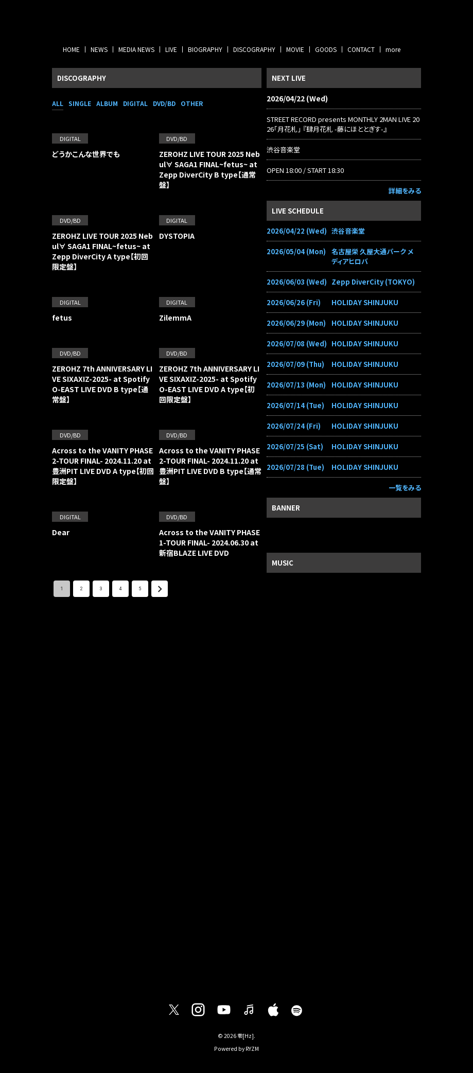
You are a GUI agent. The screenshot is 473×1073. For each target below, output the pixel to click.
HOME (71, 49)
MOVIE (295, 49)
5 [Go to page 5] (140, 589)
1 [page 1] (62, 589)
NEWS (99, 49)
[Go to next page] (159, 589)
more (393, 49)
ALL (57, 103)
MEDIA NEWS (136, 49)
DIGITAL (135, 103)
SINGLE (79, 103)
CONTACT (361, 49)
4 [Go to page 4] (120, 589)
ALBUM (107, 103)
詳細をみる (405, 191)
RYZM (252, 1048)
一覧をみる (405, 487)
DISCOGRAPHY (254, 49)
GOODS (326, 49)
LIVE (171, 49)
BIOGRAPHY (205, 49)
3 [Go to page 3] (101, 589)
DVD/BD (164, 103)
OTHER (192, 103)
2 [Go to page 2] (81, 589)
